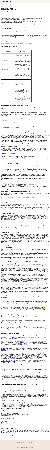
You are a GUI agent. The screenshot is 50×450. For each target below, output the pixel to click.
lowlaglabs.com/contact (15, 148)
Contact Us (30, 442)
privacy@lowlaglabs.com (35, 307)
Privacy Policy (20, 442)
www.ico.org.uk (38, 294)
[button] (47, 1)
